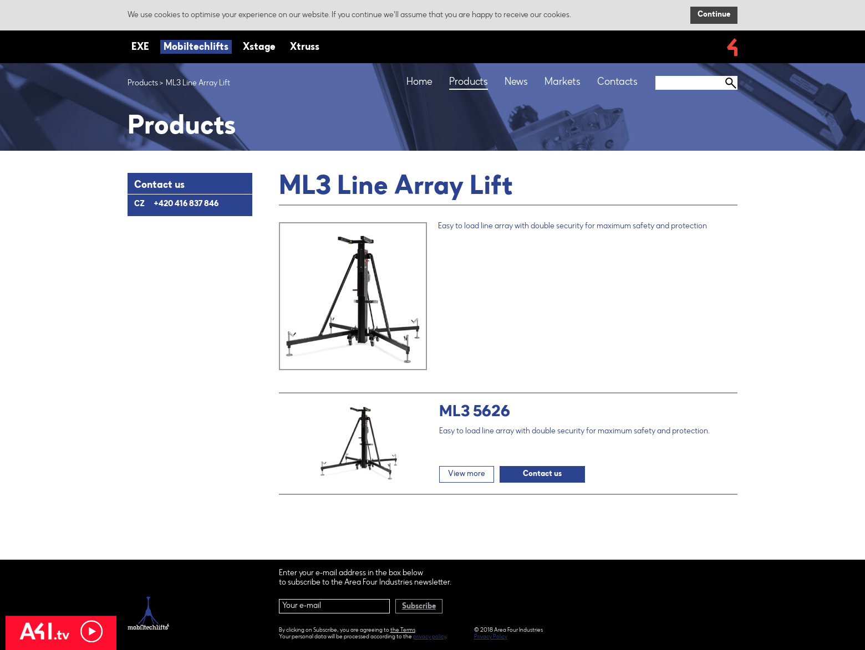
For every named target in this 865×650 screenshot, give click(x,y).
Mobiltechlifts (196, 48)
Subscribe (419, 607)
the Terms (402, 630)
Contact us (542, 474)
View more (466, 474)
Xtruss (304, 48)
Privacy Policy (490, 637)
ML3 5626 (474, 412)
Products (143, 84)
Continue (714, 15)
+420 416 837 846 (186, 204)
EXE (140, 48)
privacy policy (429, 637)
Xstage (259, 48)
